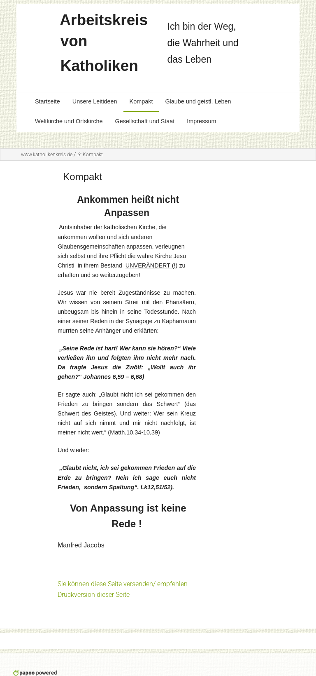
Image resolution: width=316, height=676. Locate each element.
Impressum (201, 121)
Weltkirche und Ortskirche (68, 121)
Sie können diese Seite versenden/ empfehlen (123, 584)
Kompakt (141, 101)
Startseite (47, 101)
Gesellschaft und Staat (144, 121)
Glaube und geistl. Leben (198, 101)
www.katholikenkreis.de (46, 154)
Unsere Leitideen (94, 101)
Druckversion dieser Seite (94, 595)
